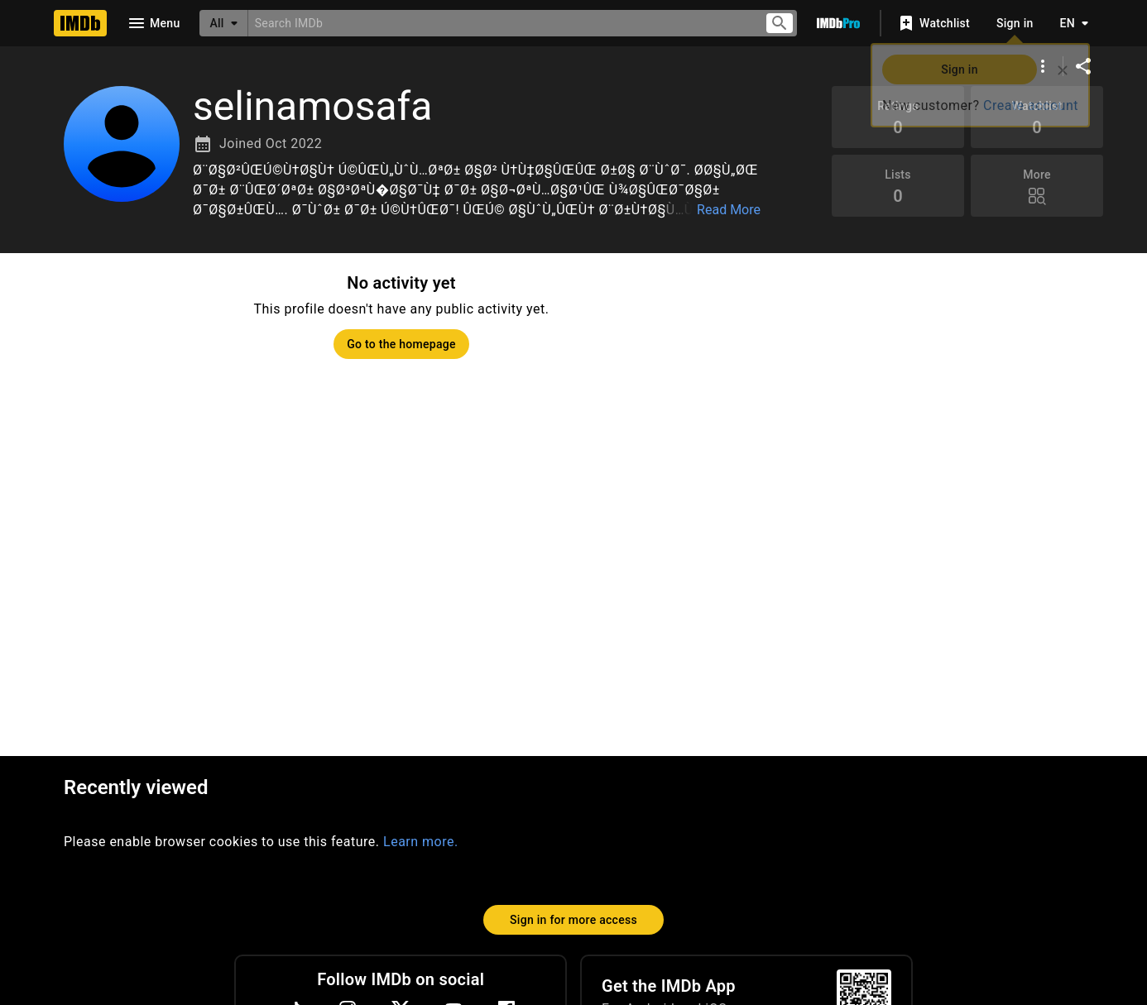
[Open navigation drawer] (153, 23)
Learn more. (420, 841)
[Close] (1062, 70)
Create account (1030, 105)
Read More (729, 210)
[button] (479, 190)
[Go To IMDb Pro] (838, 23)
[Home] (80, 23)
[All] (223, 23)
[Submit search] (779, 23)
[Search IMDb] (499, 23)
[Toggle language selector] (1070, 23)
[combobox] (499, 23)
